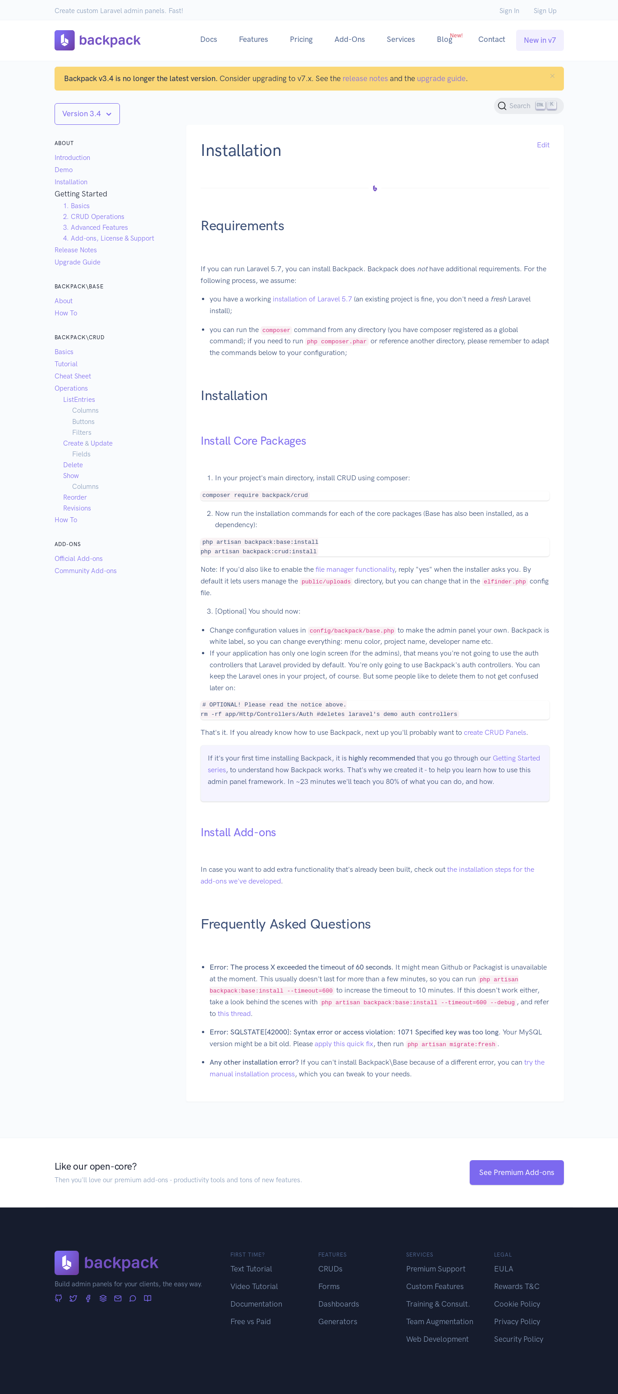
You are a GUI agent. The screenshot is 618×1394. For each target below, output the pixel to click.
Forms (329, 1286)
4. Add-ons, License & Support (108, 238)
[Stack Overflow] (103, 1298)
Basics (64, 352)
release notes (365, 78)
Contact (491, 39)
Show (71, 476)
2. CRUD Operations (93, 217)
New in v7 (540, 40)
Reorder (75, 497)
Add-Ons (349, 39)
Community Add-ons (86, 571)
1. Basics (76, 206)
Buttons (83, 422)
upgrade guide (441, 78)
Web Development (437, 1339)
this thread (234, 1013)
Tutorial (66, 364)
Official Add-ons (79, 559)
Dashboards (338, 1303)
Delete (73, 465)
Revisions (77, 508)
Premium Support (436, 1268)
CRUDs (330, 1268)
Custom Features (435, 1286)
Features (253, 39)
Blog (450, 38)
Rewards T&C (517, 1286)
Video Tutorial (254, 1286)
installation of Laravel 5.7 (312, 299)
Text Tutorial (251, 1268)
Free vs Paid (250, 1321)
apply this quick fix (344, 1043)
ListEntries (79, 400)
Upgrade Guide (78, 262)
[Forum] (133, 1298)
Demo (64, 170)
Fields (81, 454)
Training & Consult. (438, 1303)
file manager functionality (355, 569)
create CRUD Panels (495, 732)
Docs (208, 39)
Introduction (72, 158)
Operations (71, 388)
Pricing (301, 39)
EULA (503, 1268)
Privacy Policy (517, 1321)
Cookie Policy (517, 1303)
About (64, 301)
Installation (71, 182)
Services (401, 39)
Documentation (256, 1303)
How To (66, 313)
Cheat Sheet (73, 376)
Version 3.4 (82, 113)
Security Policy (518, 1339)
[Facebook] (88, 1298)
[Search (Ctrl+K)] (529, 106)
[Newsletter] (118, 1298)
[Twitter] (73, 1298)
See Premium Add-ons (516, 1172)
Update (102, 443)
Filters (82, 432)
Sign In (509, 11)
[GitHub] (58, 1298)
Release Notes (76, 250)
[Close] (552, 76)
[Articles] (147, 1298)
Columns (85, 410)
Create (73, 443)
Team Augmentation (439, 1321)
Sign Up (545, 11)
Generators (337, 1321)
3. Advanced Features (95, 227)
